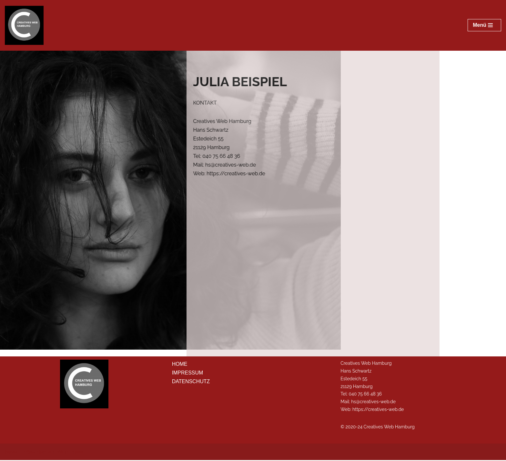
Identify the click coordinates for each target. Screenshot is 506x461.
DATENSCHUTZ (191, 382)
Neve (11, 453)
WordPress (70, 453)
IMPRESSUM (187, 373)
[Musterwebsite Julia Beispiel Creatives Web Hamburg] (24, 25)
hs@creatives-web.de (373, 402)
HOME (179, 365)
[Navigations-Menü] (484, 25)
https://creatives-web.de (378, 410)
